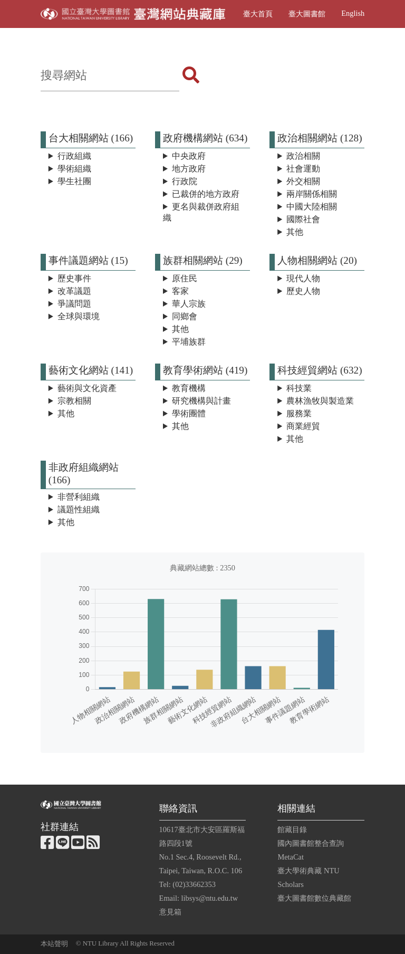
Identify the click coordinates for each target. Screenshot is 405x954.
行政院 (184, 181)
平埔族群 (189, 341)
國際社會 (303, 219)
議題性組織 (78, 509)
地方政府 (189, 168)
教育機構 (189, 388)
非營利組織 (78, 496)
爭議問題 (74, 303)
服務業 (299, 413)
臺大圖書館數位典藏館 (314, 898)
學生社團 (74, 181)
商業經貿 (303, 426)
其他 (294, 231)
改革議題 (74, 291)
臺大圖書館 (306, 13)
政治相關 (303, 155)
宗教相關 (74, 400)
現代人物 (303, 278)
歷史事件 (74, 278)
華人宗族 (189, 303)
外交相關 (303, 181)
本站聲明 (54, 944)
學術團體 (189, 413)
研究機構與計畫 (201, 400)
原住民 (184, 278)
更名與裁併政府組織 (201, 212)
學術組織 (74, 168)
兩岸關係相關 (311, 193)
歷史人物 (303, 291)
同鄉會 (184, 316)
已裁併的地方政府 (205, 193)
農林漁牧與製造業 (320, 400)
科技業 (299, 388)
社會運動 (303, 168)
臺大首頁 (258, 13)
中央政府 (189, 155)
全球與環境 (78, 316)
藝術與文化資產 (87, 388)
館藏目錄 (292, 829)
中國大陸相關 (311, 206)
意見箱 (170, 912)
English (352, 13)
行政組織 (74, 155)
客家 (180, 291)
